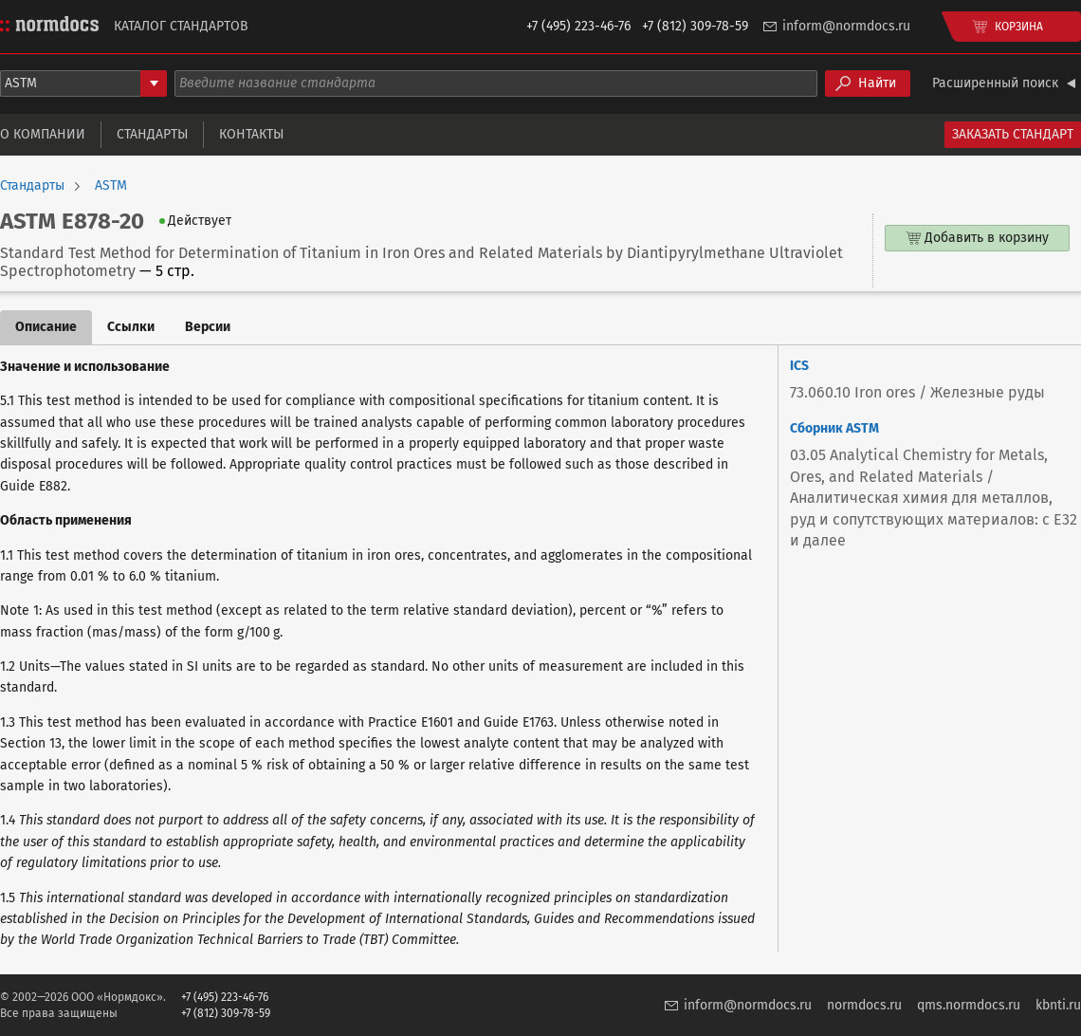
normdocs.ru (864, 1005)
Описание (46, 327)
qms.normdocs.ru (968, 1005)
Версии (207, 327)
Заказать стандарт (1012, 134)
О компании (42, 134)
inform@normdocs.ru (846, 26)
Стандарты (152, 134)
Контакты (251, 134)
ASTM (111, 186)
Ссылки (131, 327)
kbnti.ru (1058, 1005)
